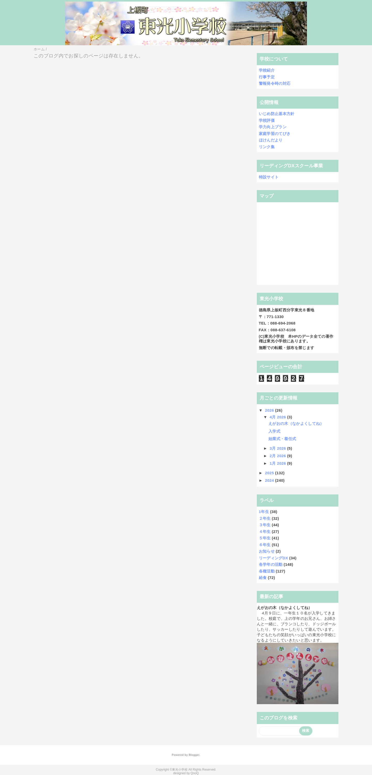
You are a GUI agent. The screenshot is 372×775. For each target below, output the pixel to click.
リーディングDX (273, 558)
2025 (270, 473)
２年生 (265, 518)
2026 (270, 410)
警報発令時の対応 (275, 83)
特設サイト (269, 177)
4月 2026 (278, 417)
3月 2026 (278, 448)
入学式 (274, 431)
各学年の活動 (271, 564)
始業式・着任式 (282, 439)
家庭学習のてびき (275, 133)
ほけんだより (271, 140)
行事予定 (267, 77)
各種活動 (267, 571)
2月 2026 (278, 456)
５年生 (265, 538)
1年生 (264, 511)
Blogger (194, 754)
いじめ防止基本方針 (277, 113)
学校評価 (267, 120)
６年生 (265, 545)
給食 (263, 577)
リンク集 (267, 147)
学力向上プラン (272, 127)
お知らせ (267, 551)
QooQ (195, 773)
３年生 (265, 525)
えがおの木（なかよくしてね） (296, 423)
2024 (270, 480)
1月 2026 (278, 463)
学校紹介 (267, 70)
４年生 (265, 531)
